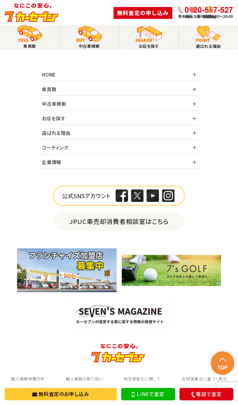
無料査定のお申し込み (60, 394)
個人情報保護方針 (28, 379)
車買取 (49, 89)
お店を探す (53, 118)
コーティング (55, 147)
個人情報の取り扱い (84, 379)
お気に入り (193, 16)
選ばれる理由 (56, 133)
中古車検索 (54, 103)
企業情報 (51, 162)
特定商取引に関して (142, 379)
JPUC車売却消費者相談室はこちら (119, 221)
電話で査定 (206, 393)
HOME (49, 74)
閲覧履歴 (209, 16)
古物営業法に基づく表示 (204, 379)
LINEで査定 (148, 394)
